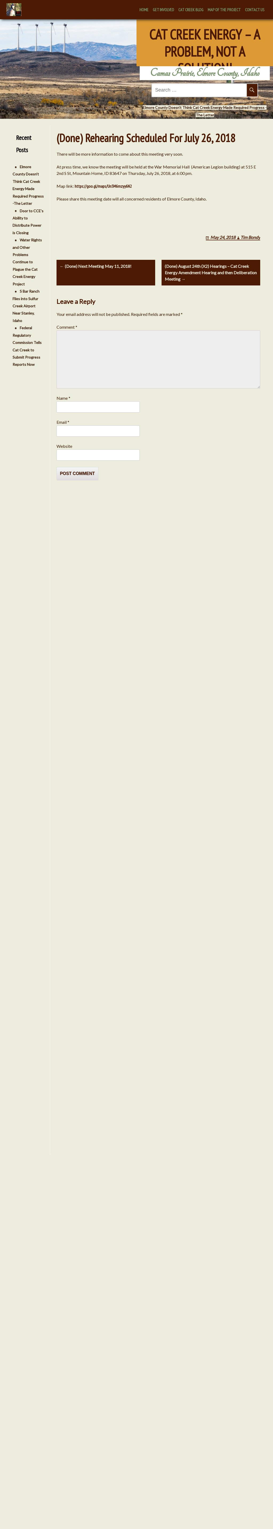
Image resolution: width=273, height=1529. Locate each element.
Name (63, 398)
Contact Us (254, 9)
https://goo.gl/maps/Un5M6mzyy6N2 (103, 186)
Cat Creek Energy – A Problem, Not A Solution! (204, 42)
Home (143, 9)
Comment (67, 327)
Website (64, 446)
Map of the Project (224, 9)
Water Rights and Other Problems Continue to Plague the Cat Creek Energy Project (25, 262)
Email (63, 422)
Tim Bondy (250, 237)
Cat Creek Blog (190, 9)
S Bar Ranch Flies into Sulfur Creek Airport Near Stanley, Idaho (24, 306)
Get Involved (163, 9)
